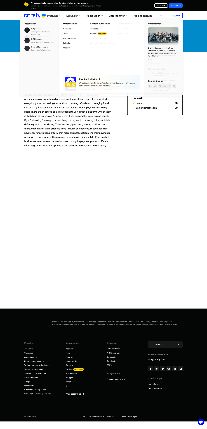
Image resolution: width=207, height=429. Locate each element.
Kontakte (69, 365)
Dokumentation (113, 349)
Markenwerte (71, 361)
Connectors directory (116, 379)
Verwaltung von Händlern (35, 373)
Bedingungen (112, 417)
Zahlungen (28, 349)
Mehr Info (161, 5)
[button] (200, 422)
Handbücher (70, 382)
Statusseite (111, 357)
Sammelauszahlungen (34, 361)
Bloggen (69, 377)
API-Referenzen (113, 353)
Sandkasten (112, 361)
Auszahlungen (30, 357)
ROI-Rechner (71, 373)
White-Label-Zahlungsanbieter (37, 394)
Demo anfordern (155, 388)
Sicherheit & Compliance (35, 389)
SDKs (109, 365)
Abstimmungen (31, 377)
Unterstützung (154, 384)
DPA (83, 417)
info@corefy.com (156, 359)
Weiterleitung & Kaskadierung (37, 365)
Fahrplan (69, 357)
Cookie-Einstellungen (129, 417)
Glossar (68, 386)
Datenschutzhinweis (96, 417)
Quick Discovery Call (168, 32)
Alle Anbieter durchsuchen (40, 59)
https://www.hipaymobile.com (87, 44)
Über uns (69, 349)
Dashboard (29, 385)
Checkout (28, 353)
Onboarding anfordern (168, 40)
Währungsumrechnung (34, 369)
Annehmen (176, 5)
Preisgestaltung (136, 15)
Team (67, 353)
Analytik (28, 381)
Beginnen (176, 16)
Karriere (74, 369)
